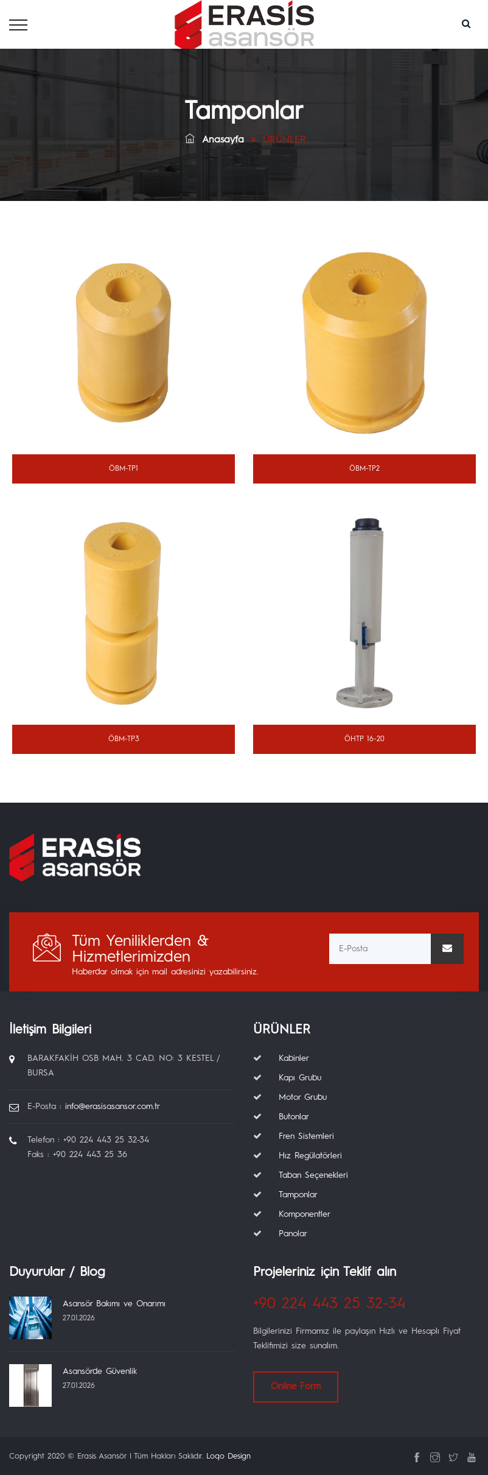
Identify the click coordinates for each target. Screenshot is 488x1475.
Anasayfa (214, 140)
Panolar (293, 1234)
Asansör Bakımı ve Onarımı (114, 1304)
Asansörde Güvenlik (100, 1371)
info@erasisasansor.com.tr (112, 1106)
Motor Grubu (303, 1097)
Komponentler (304, 1214)
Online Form (296, 1387)
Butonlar (294, 1117)
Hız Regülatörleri (310, 1156)
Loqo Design (228, 1456)
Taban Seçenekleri (313, 1175)
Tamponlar (298, 1195)
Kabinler (294, 1058)
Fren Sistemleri (306, 1136)
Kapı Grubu (300, 1078)
